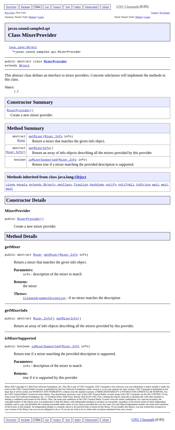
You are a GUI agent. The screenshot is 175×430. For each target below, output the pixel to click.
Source (57, 6)
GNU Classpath (127, 6)
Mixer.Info (53, 135)
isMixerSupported (42, 159)
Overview (11, 6)
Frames (154, 12)
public (11, 218)
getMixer (35, 135)
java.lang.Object (23, 47)
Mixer (21, 139)
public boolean (18, 348)
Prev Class (10, 12)
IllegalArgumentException (44, 298)
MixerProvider (55, 61)
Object (24, 65)
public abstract (19, 255)
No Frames (165, 12)
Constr (41, 17)
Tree (67, 6)
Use (47, 6)
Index (78, 6)
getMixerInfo (39, 147)
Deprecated (91, 6)
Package (25, 6)
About (105, 6)
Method (32, 17)
